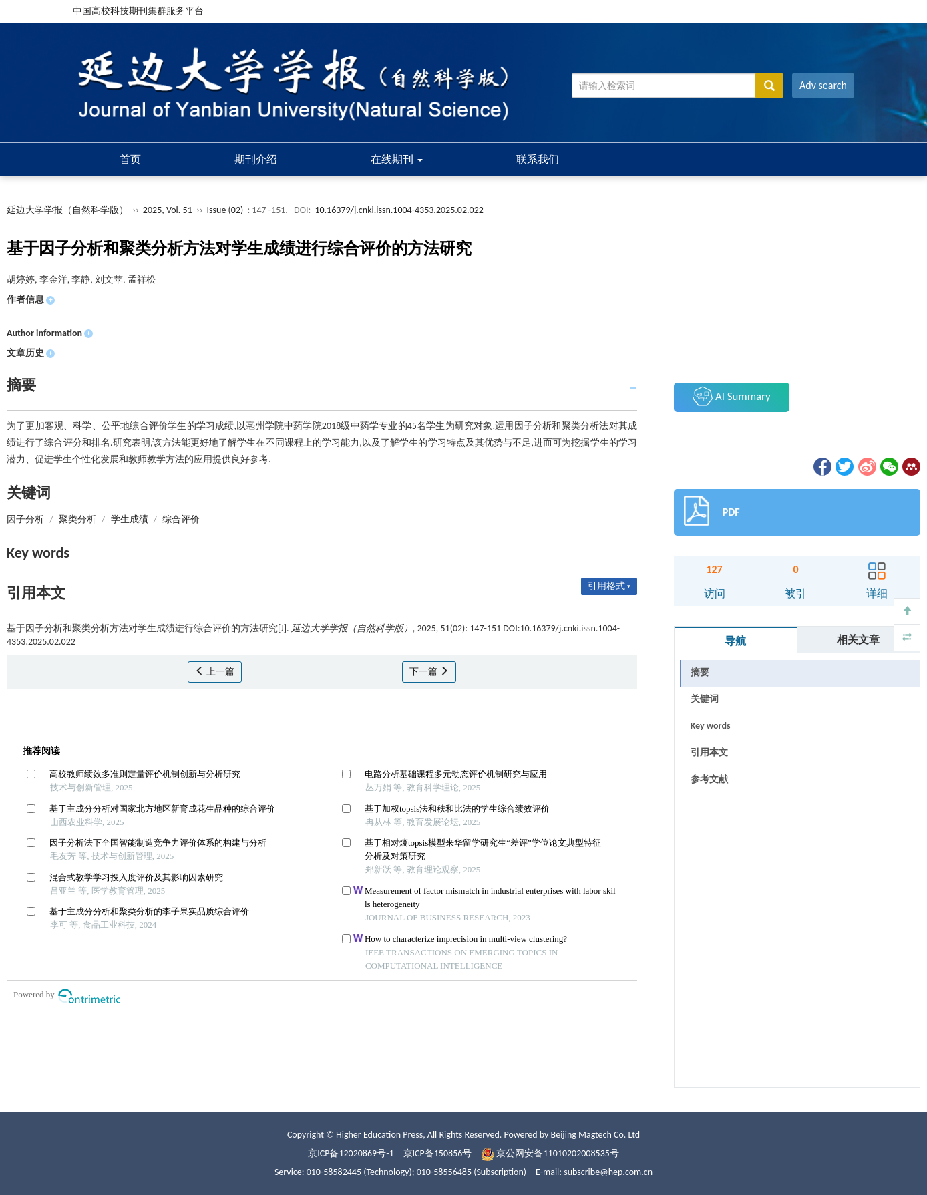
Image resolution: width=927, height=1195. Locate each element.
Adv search (823, 85)
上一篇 (214, 671)
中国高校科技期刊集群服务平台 (138, 11)
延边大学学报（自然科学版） (67, 210)
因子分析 (25, 519)
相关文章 (858, 639)
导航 (735, 641)
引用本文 (709, 752)
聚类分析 (77, 519)
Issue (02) (225, 210)
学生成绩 (129, 519)
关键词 (705, 699)
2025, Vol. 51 (168, 210)
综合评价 (181, 519)
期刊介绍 (255, 159)
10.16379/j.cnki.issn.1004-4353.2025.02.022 (399, 210)
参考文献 (709, 779)
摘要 (700, 672)
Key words (711, 725)
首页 (130, 159)
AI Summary (731, 396)
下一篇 (429, 671)
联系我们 (537, 159)
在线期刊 (397, 159)
